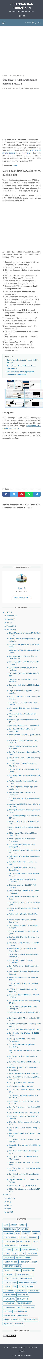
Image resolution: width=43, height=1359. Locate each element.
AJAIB (6, 1225)
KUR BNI (21, 1287)
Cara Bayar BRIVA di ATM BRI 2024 (21, 1086)
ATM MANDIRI (23, 1229)
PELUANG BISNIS (10, 1295)
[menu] (5, 22)
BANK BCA (26, 1233)
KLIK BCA (7, 1287)
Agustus (11, 619)
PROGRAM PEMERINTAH (12, 1307)
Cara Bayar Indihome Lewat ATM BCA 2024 (24, 1113)
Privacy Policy (32, 1347)
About (6, 1347)
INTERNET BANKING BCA (28, 1262)
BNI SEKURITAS (25, 1245)
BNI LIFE (36, 1241)
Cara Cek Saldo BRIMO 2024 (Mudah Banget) (24, 1029)
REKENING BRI (29, 1307)
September (12, 616)
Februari (11, 626)
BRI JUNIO (7, 1249)
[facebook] (20, 16)
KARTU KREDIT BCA (10, 1278)
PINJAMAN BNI (22, 1299)
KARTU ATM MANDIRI (24, 1274)
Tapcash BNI (8, 1324)
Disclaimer (14, 1347)
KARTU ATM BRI (9, 1274)
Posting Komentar (32, 88)
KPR (14, 1287)
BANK (18, 1233)
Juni (9, 1202)
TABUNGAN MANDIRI (30, 1319)
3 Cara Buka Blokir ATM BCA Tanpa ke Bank (24, 725)
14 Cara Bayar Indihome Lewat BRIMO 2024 (24, 1073)
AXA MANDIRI (8, 1233)
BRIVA (22, 1254)
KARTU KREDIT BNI (26, 1278)
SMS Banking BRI (9, 1315)
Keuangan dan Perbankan (21, 6)
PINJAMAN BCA (9, 1299)
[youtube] (24, 16)
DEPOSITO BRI (9, 1258)
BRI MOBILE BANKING (29, 1249)
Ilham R (21, 588)
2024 (8, 612)
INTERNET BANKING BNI (12, 1266)
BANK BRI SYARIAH (10, 1237)
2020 (8, 1195)
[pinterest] (21, 494)
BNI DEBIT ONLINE (23, 1241)
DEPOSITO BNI (32, 1254)
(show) (15, 165)
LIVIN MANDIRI (21, 1291)
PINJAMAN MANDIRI (24, 1303)
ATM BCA (14, 1225)
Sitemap (21, 1351)
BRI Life (16, 1249)
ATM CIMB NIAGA (10, 1229)
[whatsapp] (29, 494)
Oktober (11, 1198)
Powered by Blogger (25, 1355)
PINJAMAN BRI (9, 1303)
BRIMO (14, 1254)
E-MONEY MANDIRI (10, 1262)
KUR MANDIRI (8, 1291)
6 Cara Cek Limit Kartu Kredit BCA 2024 (22, 1185)
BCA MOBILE (33, 1237)
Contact (22, 1347)
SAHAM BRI (8, 1311)
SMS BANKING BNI (20, 1311)
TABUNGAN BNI (23, 1315)
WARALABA (19, 1324)
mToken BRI (27, 153)
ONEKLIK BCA (34, 1291)
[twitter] (14, 494)
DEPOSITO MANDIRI (23, 1258)
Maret (10, 1212)
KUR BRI (30, 1287)
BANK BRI (36, 1233)
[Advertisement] (21, 50)
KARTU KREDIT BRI (10, 1282)
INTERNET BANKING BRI (12, 1270)
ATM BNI (23, 1225)
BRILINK (6, 1254)
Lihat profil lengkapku (21, 597)
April (9, 1208)
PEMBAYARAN (23, 1295)
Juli (9, 623)
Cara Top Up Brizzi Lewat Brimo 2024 (21, 1083)
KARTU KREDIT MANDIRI (27, 1282)
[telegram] (37, 494)
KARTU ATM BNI (28, 1270)
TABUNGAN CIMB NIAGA (12, 1319)
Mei (9, 1205)
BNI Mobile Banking (10, 1245)
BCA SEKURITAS (9, 1241)
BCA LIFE (23, 1237)
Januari (11, 629)
